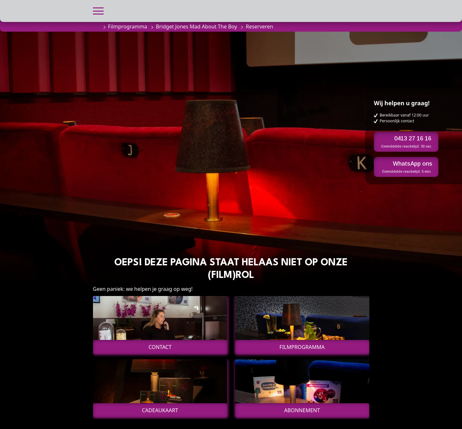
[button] (98, 10)
